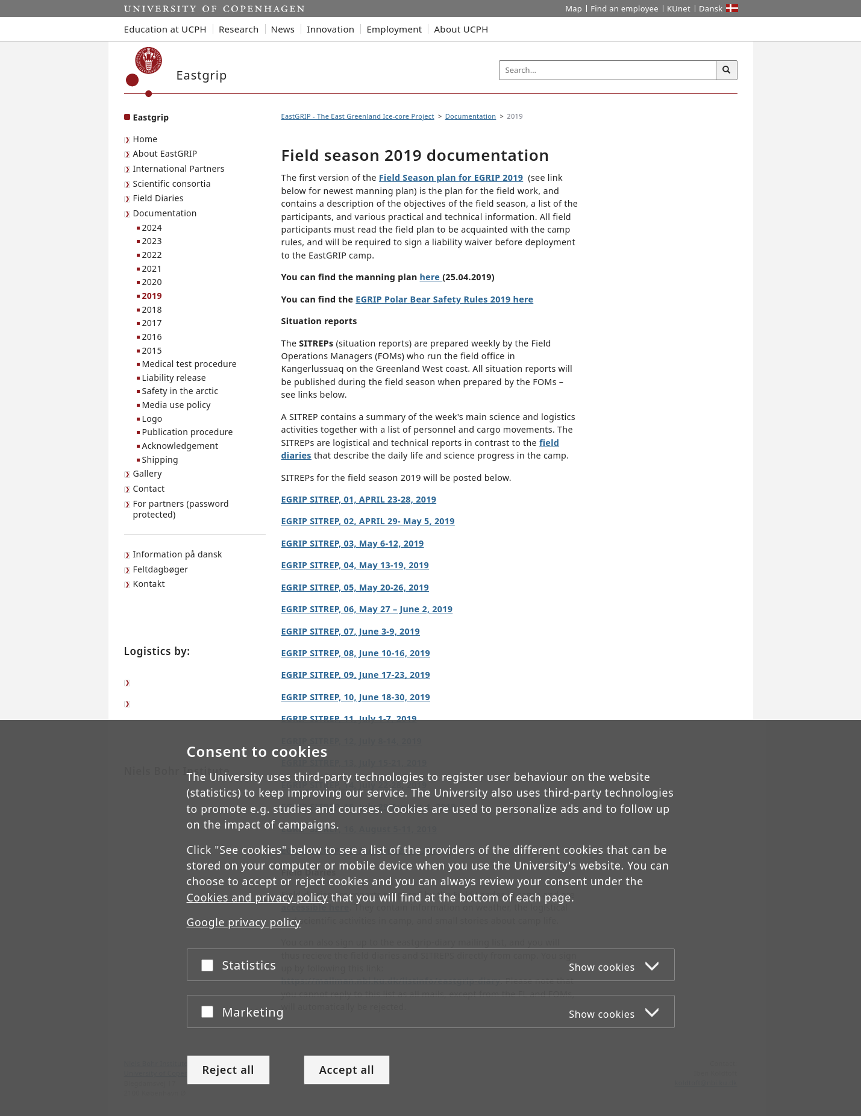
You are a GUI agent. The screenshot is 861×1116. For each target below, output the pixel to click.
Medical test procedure (189, 363)
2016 (152, 336)
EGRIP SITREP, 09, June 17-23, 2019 (355, 674)
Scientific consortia (172, 183)
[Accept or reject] (210, 965)
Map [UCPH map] (573, 8)
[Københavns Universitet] (144, 72)
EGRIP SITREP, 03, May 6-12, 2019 (352, 543)
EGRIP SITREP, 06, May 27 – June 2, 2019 (367, 609)
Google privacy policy (244, 922)
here (431, 277)
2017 (152, 322)
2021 (152, 268)
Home (145, 139)
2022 (152, 254)
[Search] (726, 70)
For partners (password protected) (181, 509)
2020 (152, 281)
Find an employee (624, 8)
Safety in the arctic (180, 391)
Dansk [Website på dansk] (711, 8)
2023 (152, 240)
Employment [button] (394, 29)
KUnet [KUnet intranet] (678, 8)
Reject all (228, 1069)
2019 (152, 295)
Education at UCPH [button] (165, 29)
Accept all (347, 1069)
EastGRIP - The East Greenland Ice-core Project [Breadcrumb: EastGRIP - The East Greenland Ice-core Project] (357, 116)
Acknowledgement (180, 445)
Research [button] (239, 29)
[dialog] (430, 918)
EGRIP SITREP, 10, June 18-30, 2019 (355, 697)
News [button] (283, 29)
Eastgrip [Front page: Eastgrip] (151, 117)
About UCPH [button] (461, 29)
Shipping (160, 459)
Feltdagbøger (161, 569)
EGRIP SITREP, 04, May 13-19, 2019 (355, 565)
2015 (152, 350)
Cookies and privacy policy (257, 897)
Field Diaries (158, 198)
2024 (152, 227)
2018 (152, 309)
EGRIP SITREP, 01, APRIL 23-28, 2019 (359, 499)
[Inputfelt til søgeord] (608, 70)
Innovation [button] (330, 29)
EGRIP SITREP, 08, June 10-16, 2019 (355, 653)
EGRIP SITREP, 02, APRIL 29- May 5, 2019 (368, 521)
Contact (149, 488)
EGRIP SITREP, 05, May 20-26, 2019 (355, 587)
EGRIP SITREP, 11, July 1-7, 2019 (349, 718)
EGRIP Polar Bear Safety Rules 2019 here (444, 299)
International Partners (179, 168)
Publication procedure (187, 431)
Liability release (174, 377)
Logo (152, 418)
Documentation (165, 213)
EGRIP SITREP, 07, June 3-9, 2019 (351, 631)
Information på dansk (177, 554)
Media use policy (176, 404)
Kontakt (149, 583)
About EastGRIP (165, 153)
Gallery (147, 473)
